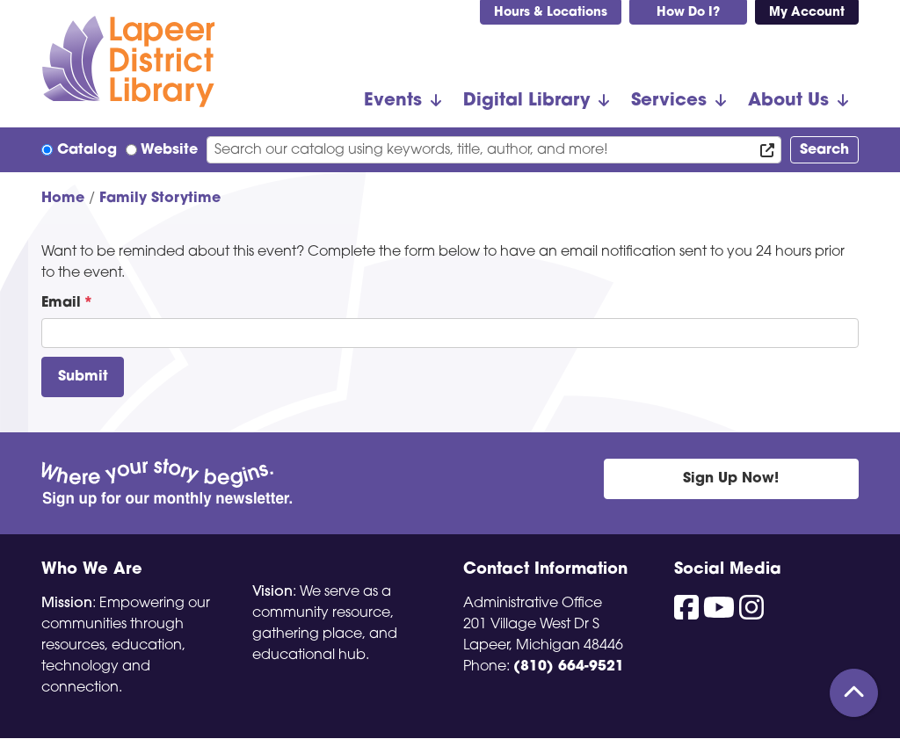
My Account (807, 12)
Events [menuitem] (393, 101)
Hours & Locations (550, 12)
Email (61, 303)
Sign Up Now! (731, 479)
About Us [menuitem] (788, 101)
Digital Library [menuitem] (526, 101)
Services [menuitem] (669, 101)
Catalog (87, 150)
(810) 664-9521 (568, 667)
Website (169, 150)
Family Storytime (160, 199)
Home (62, 199)
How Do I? (688, 12)
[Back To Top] (854, 693)
